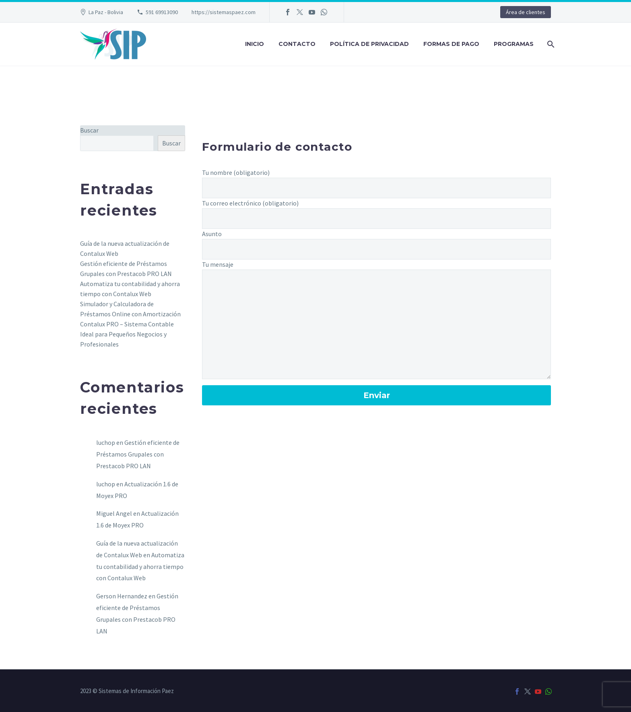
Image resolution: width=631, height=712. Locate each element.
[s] (117, 143)
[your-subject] (376, 249)
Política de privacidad (369, 44)
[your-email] (376, 218)
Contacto (297, 44)
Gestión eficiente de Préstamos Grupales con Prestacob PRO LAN (137, 454)
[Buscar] (550, 44)
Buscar (89, 130)
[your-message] (376, 324)
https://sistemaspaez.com (224, 12)
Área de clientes (525, 12)
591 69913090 (162, 12)
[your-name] (376, 188)
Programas (514, 44)
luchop (105, 442)
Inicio (254, 44)
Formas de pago (451, 44)
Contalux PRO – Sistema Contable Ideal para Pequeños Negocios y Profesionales (127, 334)
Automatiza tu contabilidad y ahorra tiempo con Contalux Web (140, 566)
